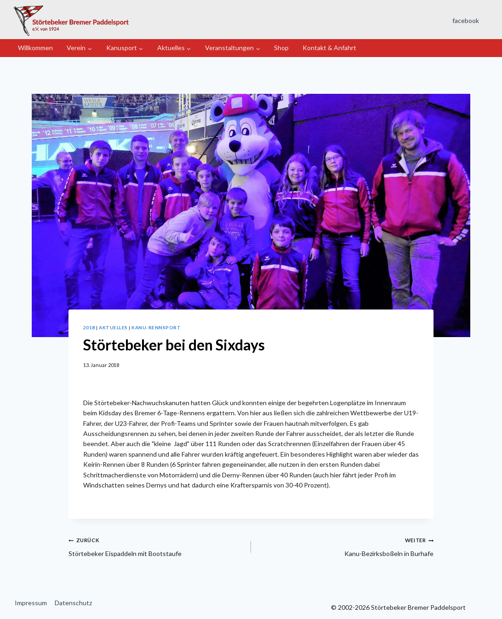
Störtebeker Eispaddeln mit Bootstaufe (156, 546)
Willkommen (35, 48)
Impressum (31, 603)
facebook (465, 20)
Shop (281, 48)
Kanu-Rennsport (156, 327)
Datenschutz (73, 603)
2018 (89, 327)
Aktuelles (113, 327)
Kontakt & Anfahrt (329, 48)
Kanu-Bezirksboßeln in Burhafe (345, 546)
